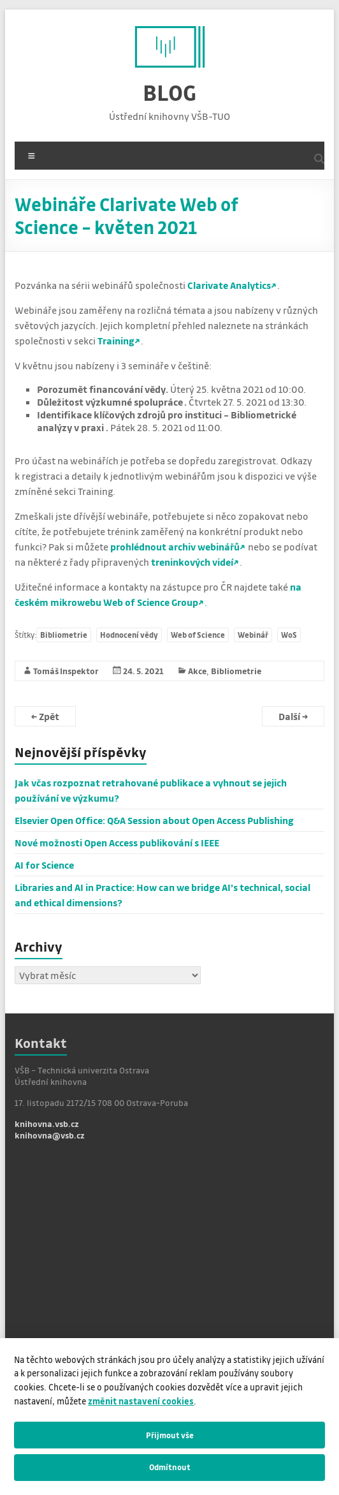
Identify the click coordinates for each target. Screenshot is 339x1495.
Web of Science (198, 635)
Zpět (45, 716)
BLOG (169, 92)
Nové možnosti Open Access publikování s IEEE (117, 842)
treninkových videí (192, 562)
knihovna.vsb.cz (47, 1123)
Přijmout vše (170, 1435)
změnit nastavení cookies (141, 1401)
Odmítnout (170, 1467)
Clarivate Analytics (229, 285)
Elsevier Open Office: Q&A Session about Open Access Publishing (154, 820)
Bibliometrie (63, 635)
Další (293, 716)
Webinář (253, 635)
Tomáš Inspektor (66, 670)
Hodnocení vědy (129, 635)
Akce (197, 670)
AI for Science (44, 864)
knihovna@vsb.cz (50, 1135)
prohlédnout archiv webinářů (175, 546)
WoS (289, 635)
